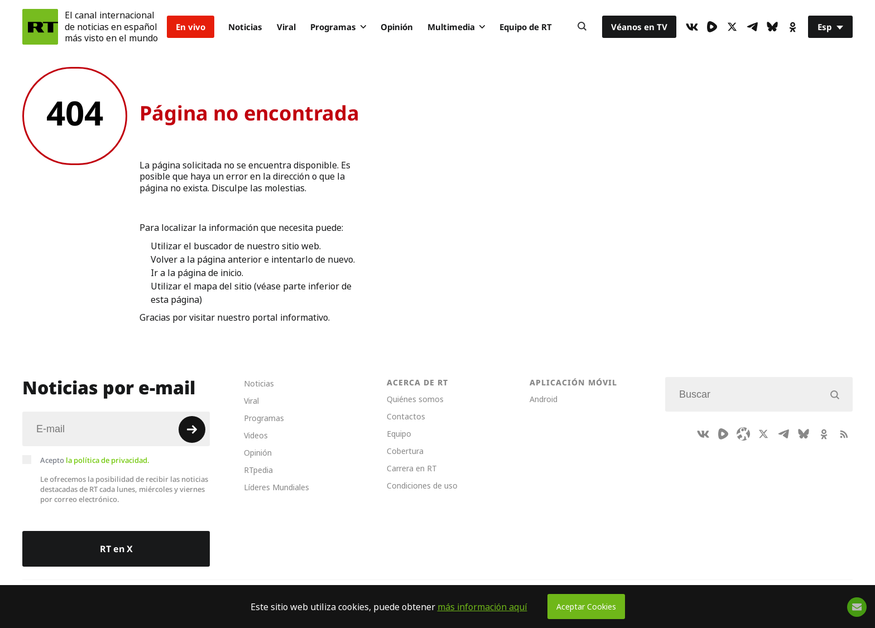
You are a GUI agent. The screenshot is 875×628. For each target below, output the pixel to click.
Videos (256, 435)
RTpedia (258, 470)
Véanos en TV (639, 26)
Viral (286, 26)
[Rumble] (712, 27)
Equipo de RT (525, 26)
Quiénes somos (415, 399)
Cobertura (405, 451)
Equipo (399, 433)
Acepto (95, 460)
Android (543, 399)
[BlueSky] (772, 27)
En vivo (190, 26)
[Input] (116, 429)
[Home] (40, 27)
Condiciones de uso (422, 485)
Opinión (397, 26)
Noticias (245, 26)
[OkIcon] (792, 27)
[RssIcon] (844, 434)
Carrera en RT (412, 468)
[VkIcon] (692, 27)
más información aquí (482, 606)
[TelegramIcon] (752, 27)
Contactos (406, 416)
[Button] (582, 26)
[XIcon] (732, 27)
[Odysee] (743, 434)
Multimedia (456, 26)
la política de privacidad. (108, 460)
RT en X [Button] (116, 549)
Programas (338, 26)
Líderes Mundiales (276, 487)
